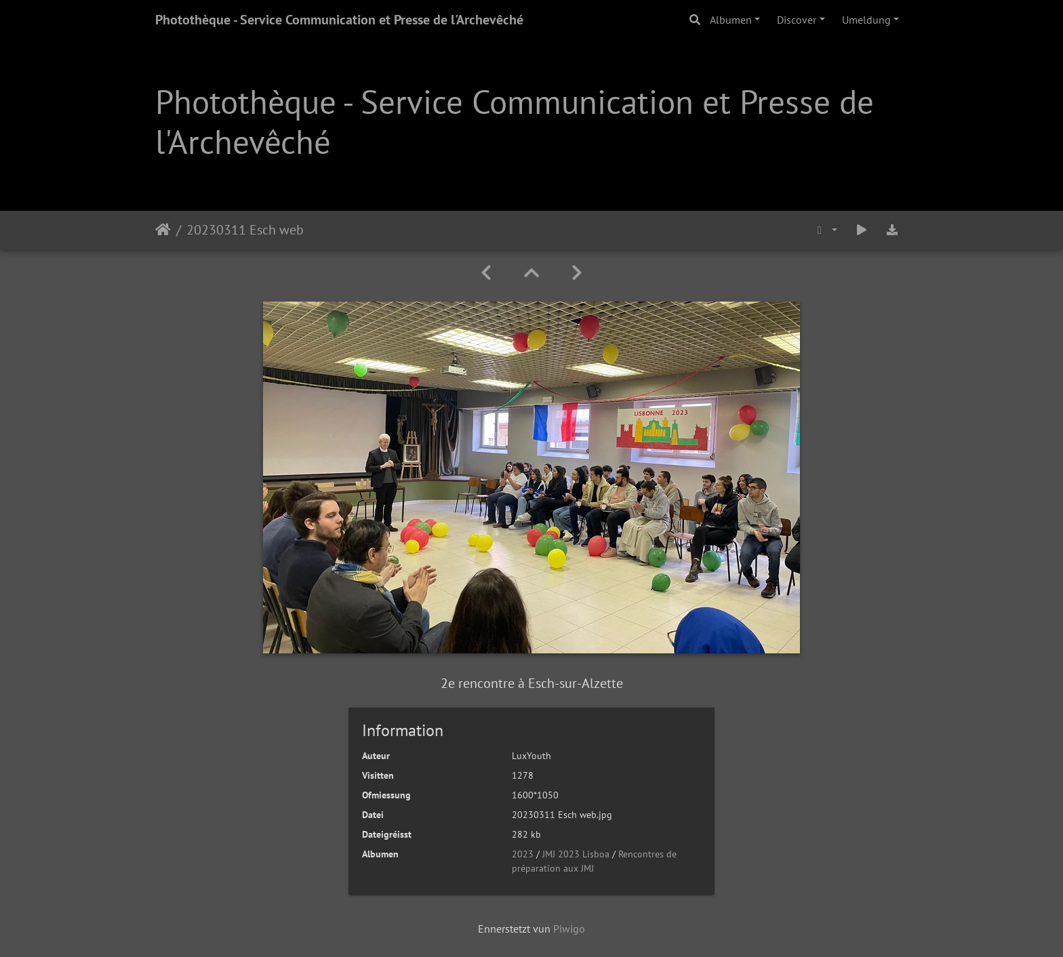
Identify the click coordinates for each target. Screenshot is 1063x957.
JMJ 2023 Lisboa (575, 854)
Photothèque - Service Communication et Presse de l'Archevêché (339, 19)
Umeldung (866, 19)
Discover (796, 19)
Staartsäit (163, 230)
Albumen (731, 19)
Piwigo (569, 928)
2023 (523, 854)
